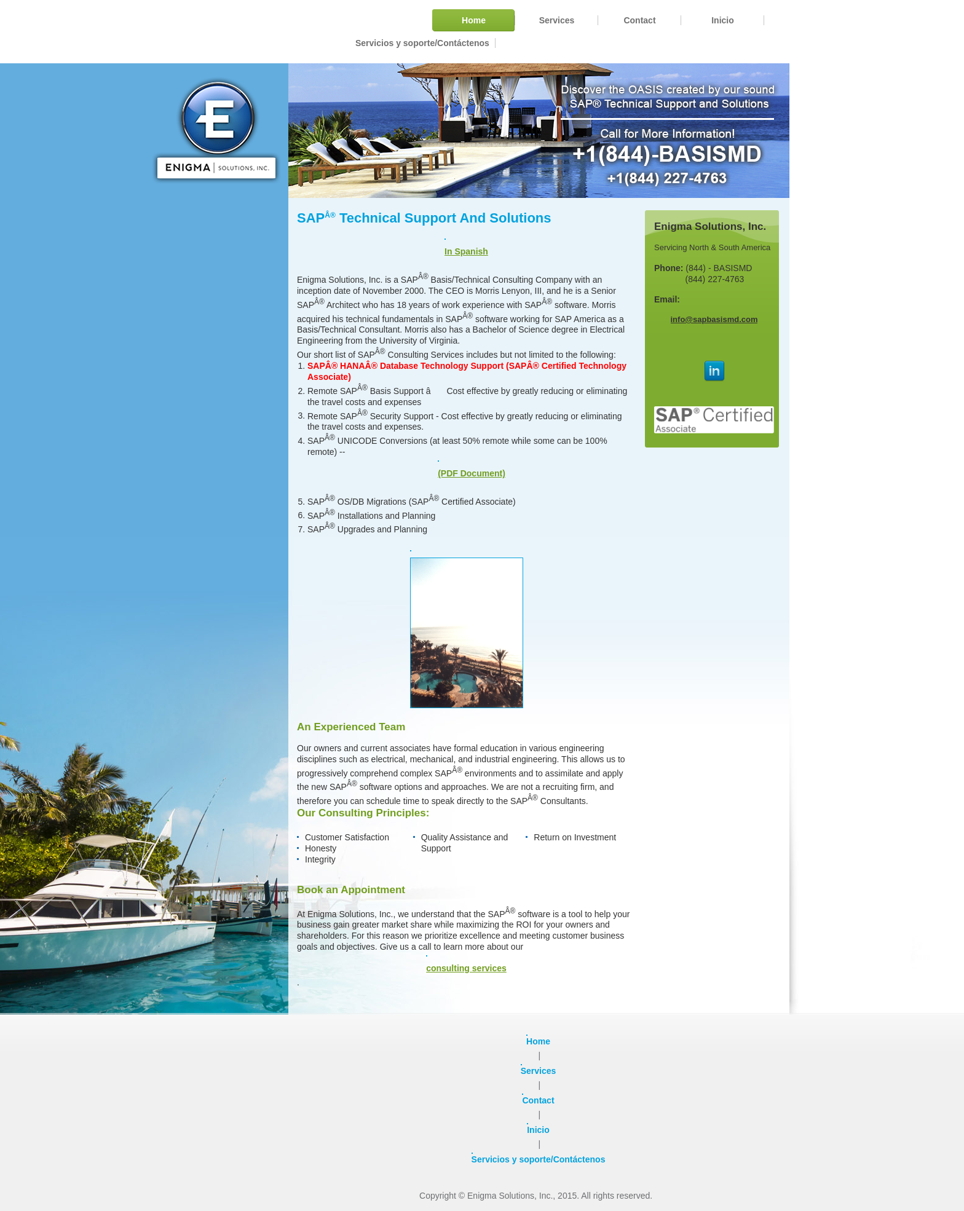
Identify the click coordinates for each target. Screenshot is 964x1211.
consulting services (466, 964)
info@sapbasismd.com (714, 319)
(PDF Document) (471, 469)
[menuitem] (473, 20)
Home (538, 1040)
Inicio (538, 1129)
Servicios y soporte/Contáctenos (539, 1158)
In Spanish (466, 247)
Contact (538, 1099)
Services (538, 1070)
